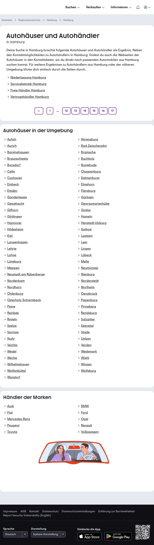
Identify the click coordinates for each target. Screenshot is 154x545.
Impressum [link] (10, 511)
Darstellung (38, 529)
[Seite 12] (66, 111)
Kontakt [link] (34, 511)
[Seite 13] (75, 111)
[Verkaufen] (95, 7)
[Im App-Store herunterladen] (90, 536)
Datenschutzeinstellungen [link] (78, 511)
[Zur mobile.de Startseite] (34, 7)
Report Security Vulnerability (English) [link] (27, 515)
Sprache (8, 529)
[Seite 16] (103, 111)
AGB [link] (23, 511)
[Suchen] (73, 7)
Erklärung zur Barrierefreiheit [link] (116, 511)
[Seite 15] (94, 111)
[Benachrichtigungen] (138, 7)
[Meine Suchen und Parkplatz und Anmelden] (147, 7)
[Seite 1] (50, 111)
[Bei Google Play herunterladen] (118, 536)
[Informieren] (121, 7)
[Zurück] (38, 111)
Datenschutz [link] (50, 511)
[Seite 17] (112, 111)
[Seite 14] (85, 111)
